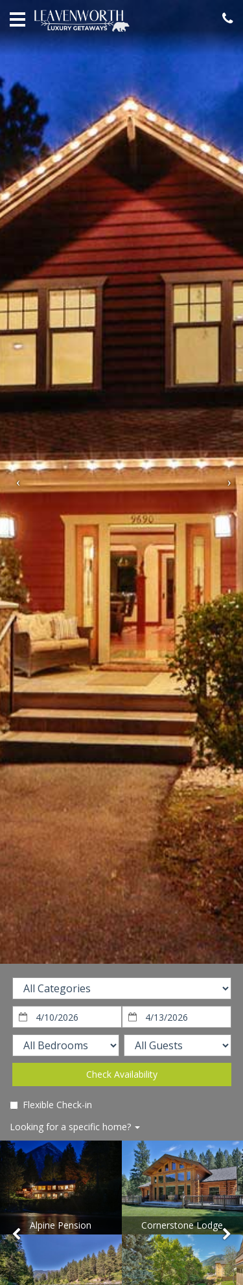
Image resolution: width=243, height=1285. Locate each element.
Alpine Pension (60, 1225)
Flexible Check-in (51, 1104)
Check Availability (121, 1074)
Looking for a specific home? (75, 1126)
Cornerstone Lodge (182, 1225)
